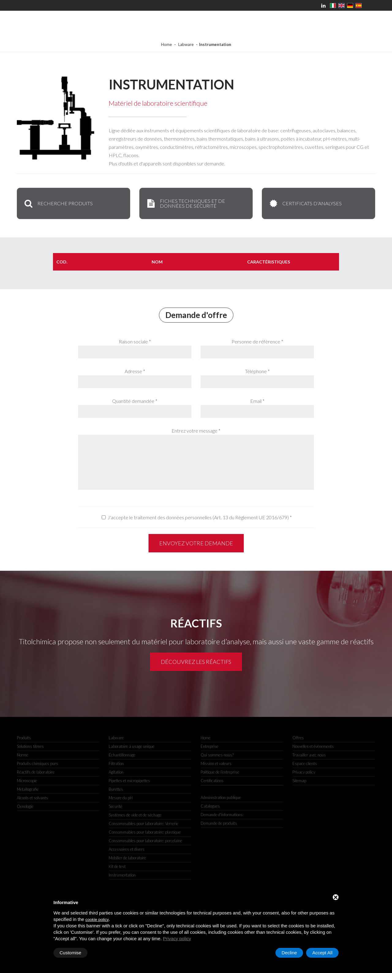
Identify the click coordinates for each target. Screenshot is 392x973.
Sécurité (115, 806)
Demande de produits (219, 823)
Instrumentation (122, 875)
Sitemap (299, 780)
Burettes (116, 789)
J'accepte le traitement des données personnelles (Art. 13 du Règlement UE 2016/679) (198, 517)
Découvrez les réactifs (196, 661)
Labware (186, 44)
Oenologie (25, 806)
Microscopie (27, 780)
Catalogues (210, 806)
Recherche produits (58, 203)
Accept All (322, 952)
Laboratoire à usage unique (131, 746)
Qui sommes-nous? (217, 754)
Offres (298, 737)
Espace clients (304, 763)
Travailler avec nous (309, 754)
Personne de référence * (257, 341)
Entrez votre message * (196, 430)
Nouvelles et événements (313, 746)
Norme (22, 754)
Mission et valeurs (216, 763)
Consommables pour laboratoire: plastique (145, 832)
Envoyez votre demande (196, 543)
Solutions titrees (30, 746)
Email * (257, 401)
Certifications (212, 780)
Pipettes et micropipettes (129, 780)
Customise (70, 952)
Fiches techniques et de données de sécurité (185, 203)
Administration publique (221, 797)
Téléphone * (257, 371)
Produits (24, 737)
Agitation (116, 772)
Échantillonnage (122, 754)
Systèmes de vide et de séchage (135, 814)
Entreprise (209, 746)
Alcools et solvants (32, 797)
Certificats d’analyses (305, 203)
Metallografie (28, 789)
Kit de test (117, 866)
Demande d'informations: (222, 814)
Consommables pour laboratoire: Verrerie (143, 823)
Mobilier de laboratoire (127, 857)
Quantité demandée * (134, 401)
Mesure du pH (121, 797)
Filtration (116, 763)
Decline (289, 952)
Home (166, 44)
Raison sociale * (135, 341)
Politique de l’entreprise (220, 772)
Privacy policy (177, 938)
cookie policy (97, 919)
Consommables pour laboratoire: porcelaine (145, 840)
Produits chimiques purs (37, 763)
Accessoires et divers (127, 849)
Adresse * (135, 371)
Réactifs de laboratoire (36, 772)
